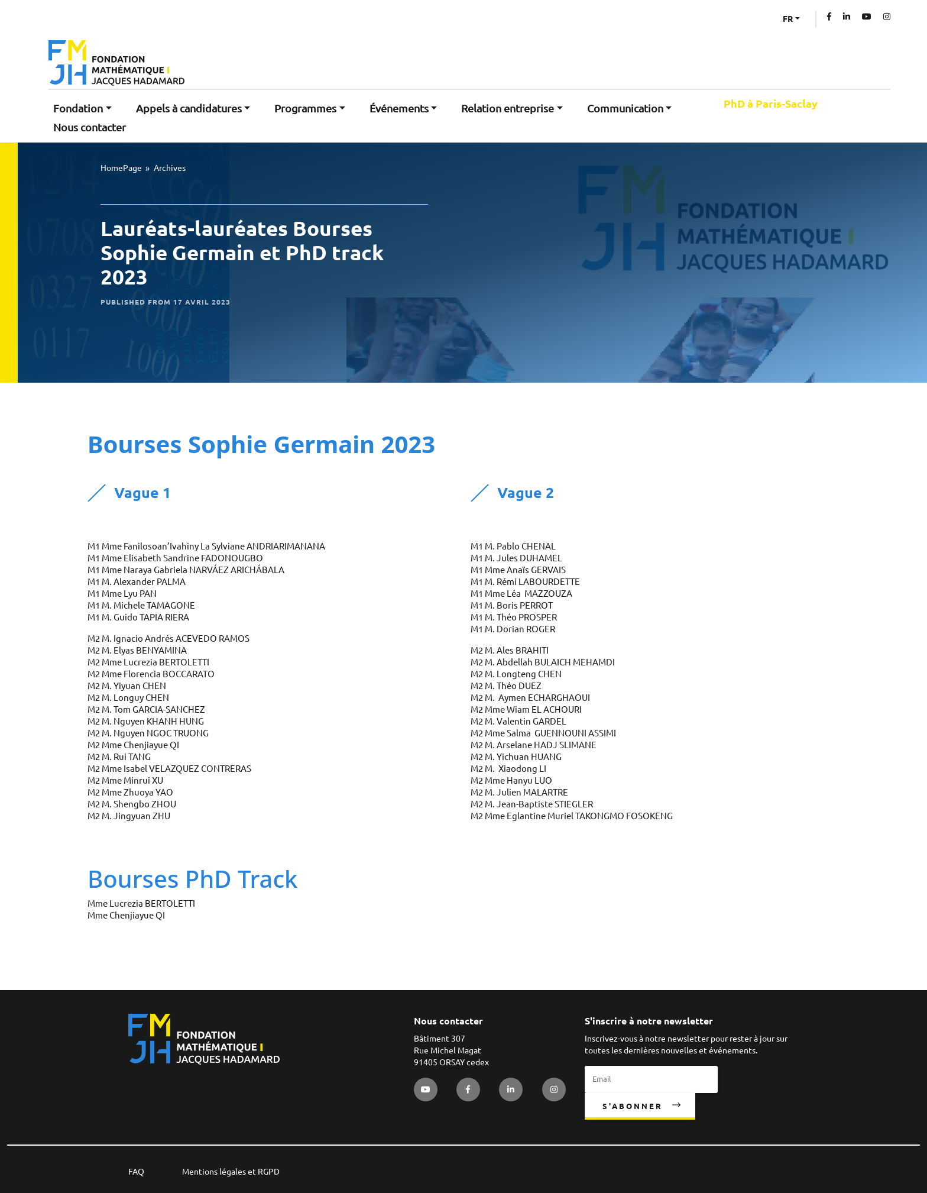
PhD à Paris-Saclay (771, 104)
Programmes (305, 108)
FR (788, 19)
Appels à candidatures (189, 108)
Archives (170, 168)
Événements (399, 108)
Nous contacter (89, 127)
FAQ (136, 1171)
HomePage (121, 168)
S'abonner (632, 1106)
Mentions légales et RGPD (231, 1171)
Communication (625, 108)
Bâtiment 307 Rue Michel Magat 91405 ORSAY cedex (451, 1050)
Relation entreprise (507, 108)
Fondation (78, 108)
